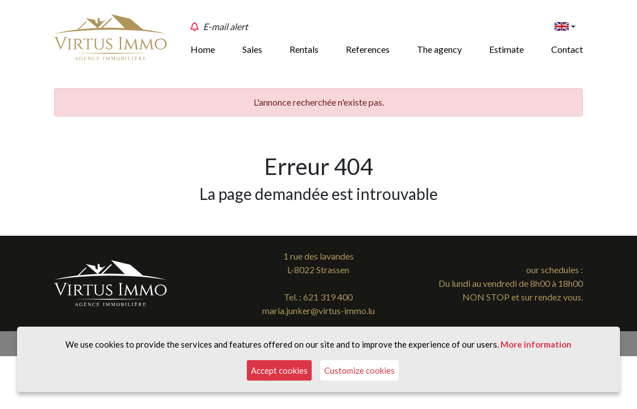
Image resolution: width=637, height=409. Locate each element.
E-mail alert (225, 26)
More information (536, 344)
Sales (252, 49)
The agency (439, 49)
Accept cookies (279, 370)
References (368, 49)
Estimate (506, 49)
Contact (567, 49)
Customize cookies (359, 370)
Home (203, 49)
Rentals (303, 49)
